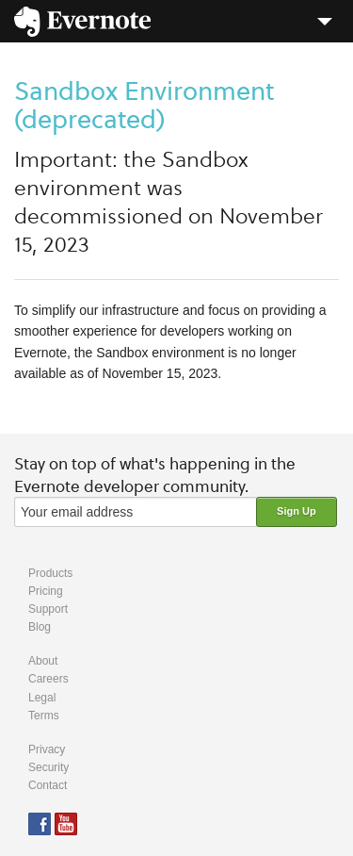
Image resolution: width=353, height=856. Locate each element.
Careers (48, 678)
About (42, 660)
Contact (47, 785)
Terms (43, 715)
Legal (42, 697)
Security (48, 767)
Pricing (45, 591)
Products (50, 573)
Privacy (46, 749)
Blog (39, 627)
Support (48, 609)
